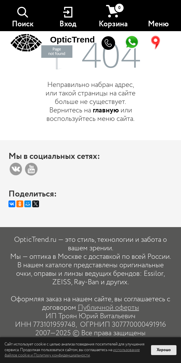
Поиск (23, 24)
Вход (67, 24)
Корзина (113, 16)
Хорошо (164, 350)
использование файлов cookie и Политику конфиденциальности (72, 352)
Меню (158, 24)
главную (106, 110)
